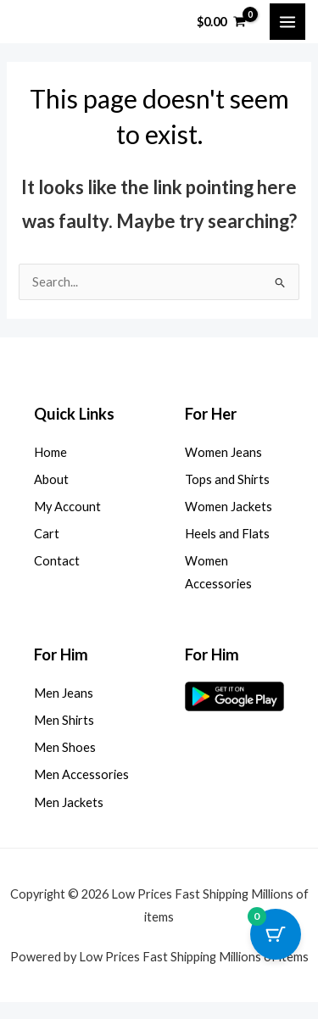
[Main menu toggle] (287, 21)
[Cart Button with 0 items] (275, 934)
